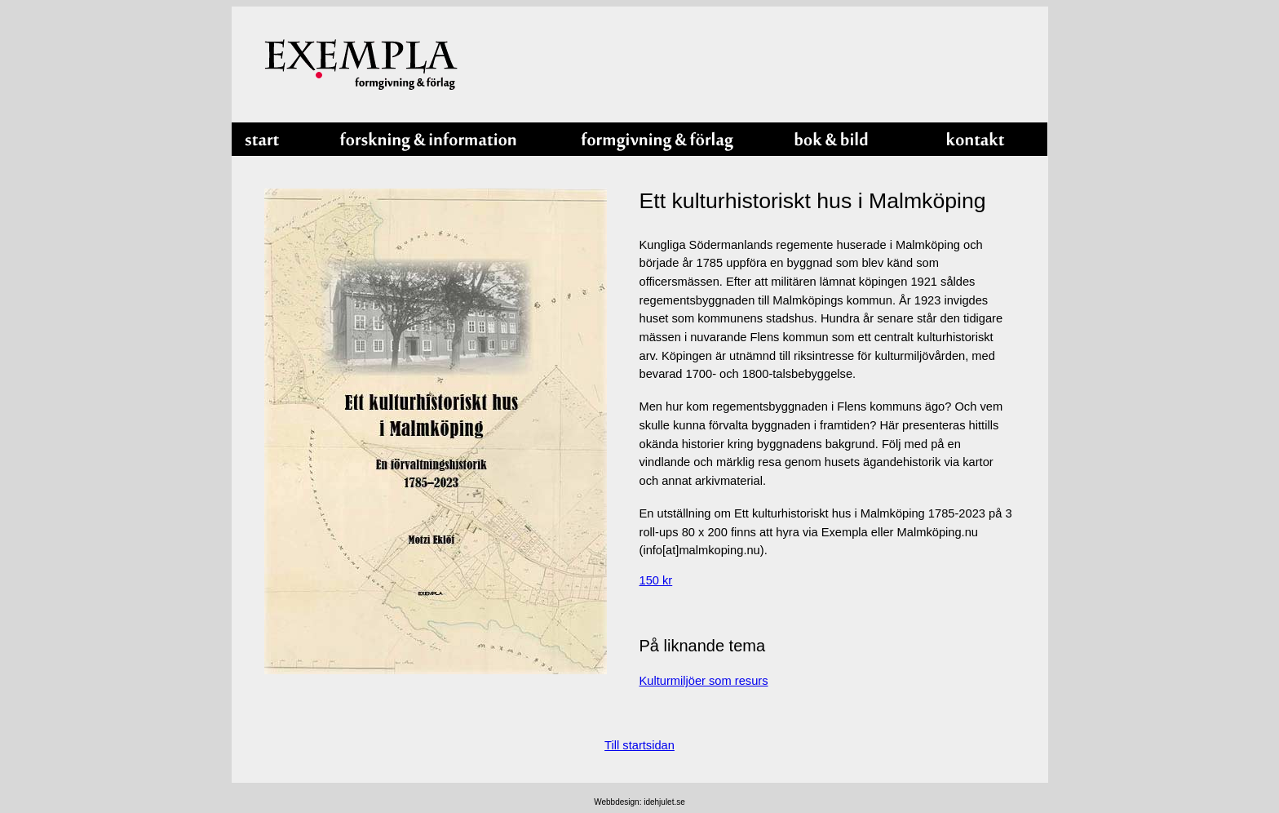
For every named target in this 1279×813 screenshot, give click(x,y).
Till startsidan (639, 745)
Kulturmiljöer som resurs (704, 680)
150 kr (656, 580)
